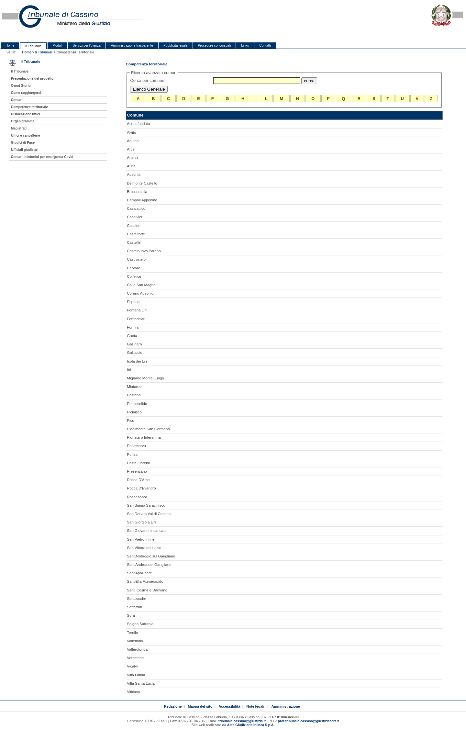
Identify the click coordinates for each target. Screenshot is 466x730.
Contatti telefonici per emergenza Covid (42, 157)
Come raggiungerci (26, 93)
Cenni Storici (21, 85)
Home (10, 45)
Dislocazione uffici (25, 114)
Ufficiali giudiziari (25, 150)
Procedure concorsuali (214, 45)
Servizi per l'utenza (87, 45)
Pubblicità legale (175, 45)
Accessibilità (229, 706)
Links (245, 45)
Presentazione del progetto (32, 78)
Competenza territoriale (29, 107)
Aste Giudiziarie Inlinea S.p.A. (250, 725)
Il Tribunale (33, 46)
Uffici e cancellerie (25, 135)
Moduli (57, 45)
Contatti (265, 45)
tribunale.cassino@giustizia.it (242, 721)
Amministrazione (286, 706)
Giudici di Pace (23, 142)
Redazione (173, 706)
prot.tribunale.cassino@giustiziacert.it (308, 721)
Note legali (255, 706)
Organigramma (23, 121)
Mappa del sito (200, 706)
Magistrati (19, 128)
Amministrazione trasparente (132, 45)
